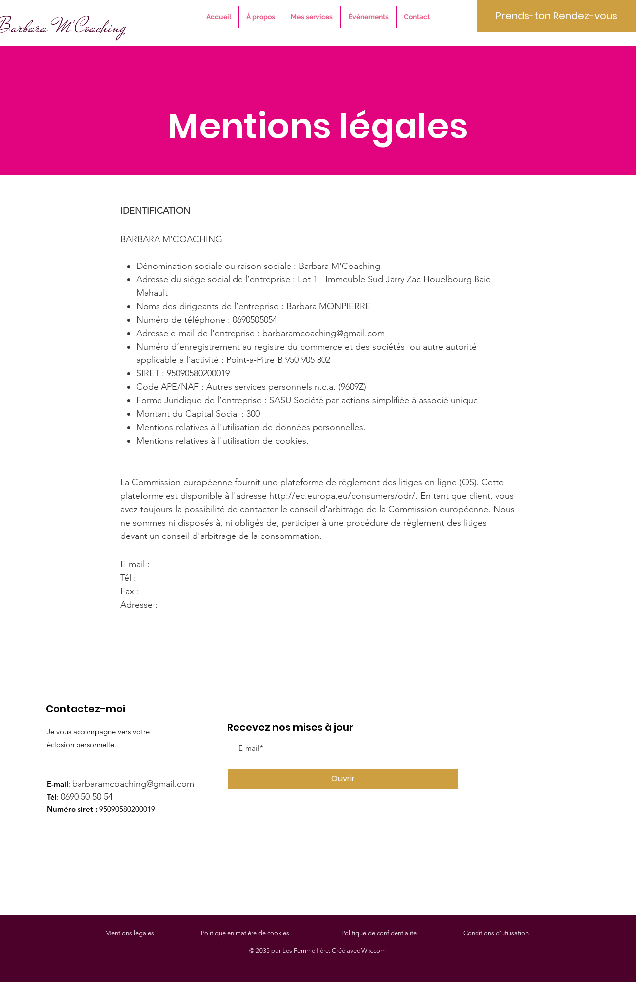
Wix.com (373, 950)
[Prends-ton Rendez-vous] (556, 16)
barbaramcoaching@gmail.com (323, 333)
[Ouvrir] (343, 779)
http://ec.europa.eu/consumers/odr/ (342, 495)
